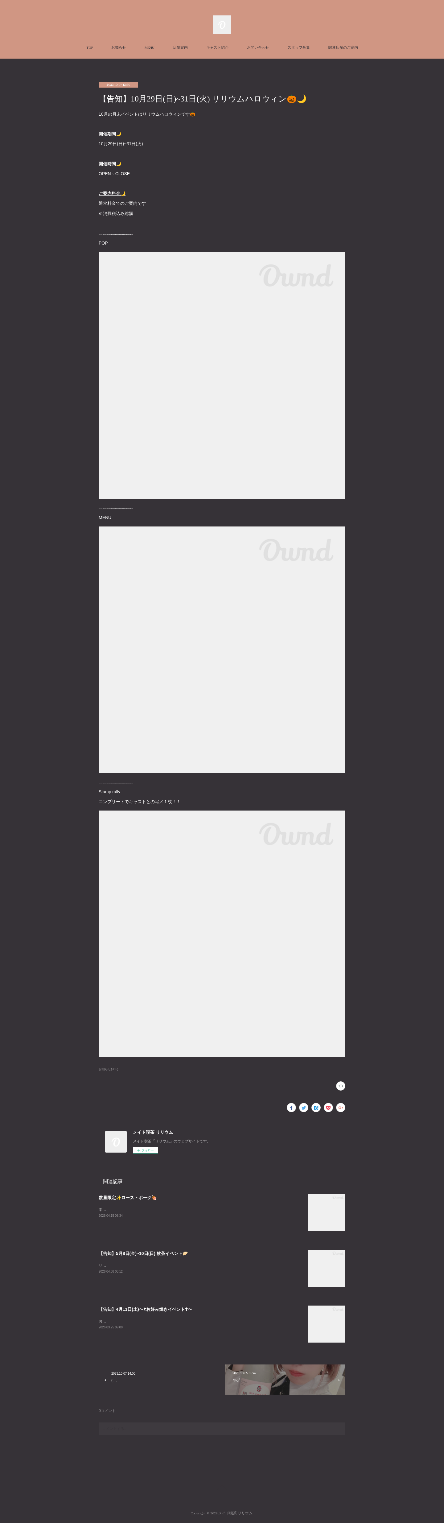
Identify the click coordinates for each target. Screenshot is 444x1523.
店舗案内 (180, 48)
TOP (89, 48)
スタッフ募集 (299, 48)
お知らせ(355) (108, 1069)
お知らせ (118, 48)
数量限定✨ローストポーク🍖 (128, 1197)
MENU (149, 48)
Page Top (222, 1488)
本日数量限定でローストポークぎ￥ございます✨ (140, 1209)
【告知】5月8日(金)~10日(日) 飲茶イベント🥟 (143, 1253)
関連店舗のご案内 (343, 48)
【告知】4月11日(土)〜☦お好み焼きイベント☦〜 (145, 1309)
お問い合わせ (258, 48)
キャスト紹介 (217, 48)
